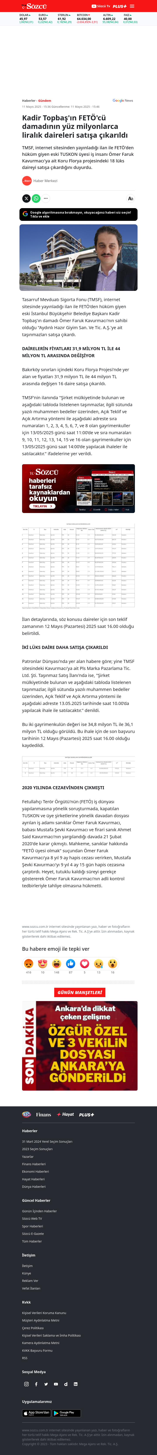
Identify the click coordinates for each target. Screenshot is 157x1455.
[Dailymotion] (65, 1384)
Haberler (29, 1130)
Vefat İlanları (31, 1288)
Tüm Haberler (32, 1241)
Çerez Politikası (33, 1328)
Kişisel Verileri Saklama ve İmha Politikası (51, 1335)
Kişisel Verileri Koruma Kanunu (44, 1313)
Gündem (44, 100)
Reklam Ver (30, 1281)
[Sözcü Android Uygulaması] (66, 1413)
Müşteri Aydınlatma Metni (40, 1320)
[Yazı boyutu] (130, 198)
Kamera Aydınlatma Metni (40, 1343)
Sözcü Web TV (32, 1218)
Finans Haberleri (34, 1164)
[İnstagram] (26, 1384)
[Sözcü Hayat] (65, 1114)
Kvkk (26, 1302)
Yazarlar (28, 1157)
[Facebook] (36, 1384)
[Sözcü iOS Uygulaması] (36, 1413)
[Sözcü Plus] (86, 1114)
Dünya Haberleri (34, 1186)
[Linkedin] (75, 1384)
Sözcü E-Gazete (33, 1234)
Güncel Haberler (36, 1200)
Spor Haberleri (32, 1226)
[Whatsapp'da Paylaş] (36, 198)
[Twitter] (46, 1384)
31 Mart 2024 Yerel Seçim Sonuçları (47, 1141)
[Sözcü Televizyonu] (26, 1115)
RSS (24, 1358)
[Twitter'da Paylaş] (26, 198)
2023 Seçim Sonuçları (37, 1149)
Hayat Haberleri (33, 1179)
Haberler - (29, 100)
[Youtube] (56, 1384)
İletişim (28, 1255)
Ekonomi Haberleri (35, 1171)
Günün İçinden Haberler (39, 1211)
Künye (26, 1273)
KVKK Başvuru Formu (37, 1350)
